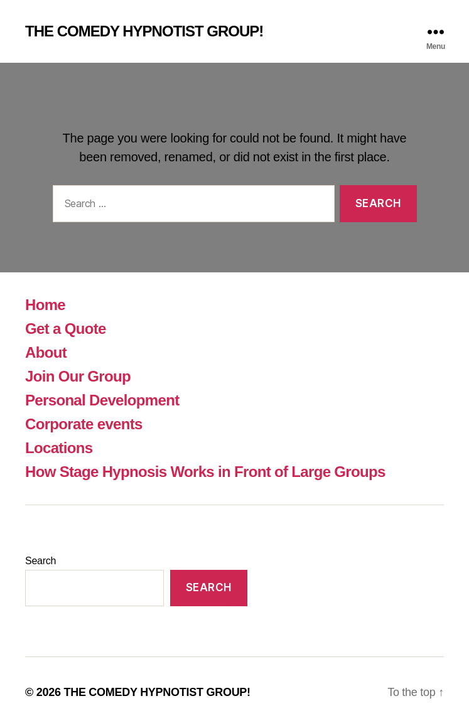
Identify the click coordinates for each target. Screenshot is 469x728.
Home (45, 304)
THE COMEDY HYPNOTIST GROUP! (144, 31)
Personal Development (102, 400)
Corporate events (84, 423)
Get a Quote (65, 328)
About (46, 352)
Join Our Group (78, 376)
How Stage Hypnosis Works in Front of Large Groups (205, 471)
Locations (58, 447)
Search (40, 560)
